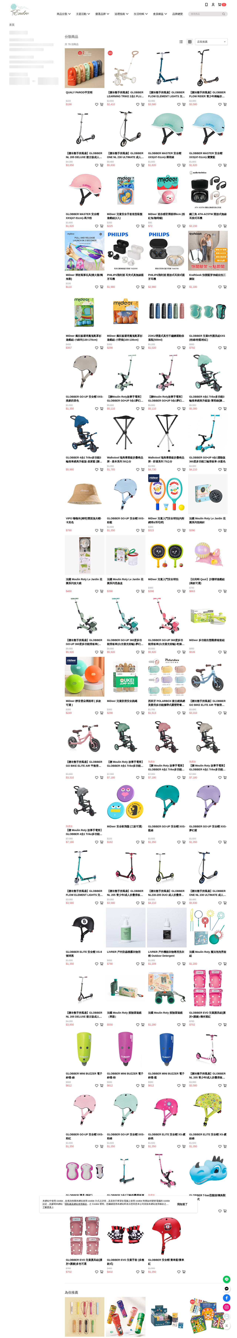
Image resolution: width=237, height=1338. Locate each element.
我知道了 (182, 1204)
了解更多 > (48, 1207)
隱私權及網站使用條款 (76, 1204)
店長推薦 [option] (202, 41)
